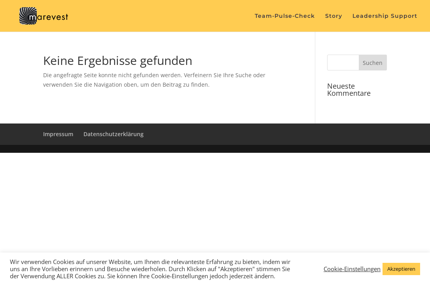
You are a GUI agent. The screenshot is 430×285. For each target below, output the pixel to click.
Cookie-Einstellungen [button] (352, 268)
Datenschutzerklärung (113, 134)
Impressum (58, 134)
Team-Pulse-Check (285, 16)
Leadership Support (384, 16)
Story (333, 16)
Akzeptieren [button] (401, 268)
